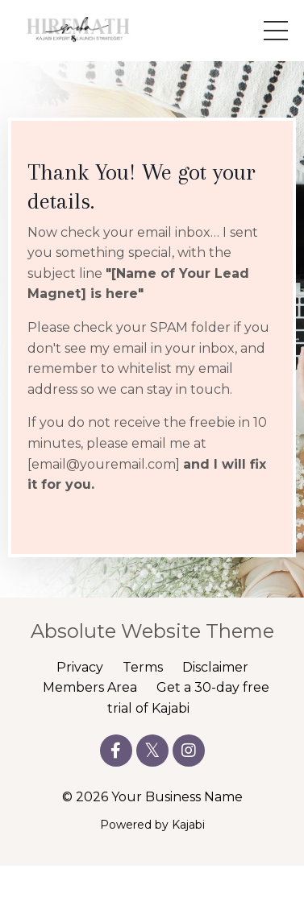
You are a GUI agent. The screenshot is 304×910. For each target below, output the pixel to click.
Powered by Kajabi (152, 824)
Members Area (90, 687)
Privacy (79, 667)
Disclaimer (215, 667)
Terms (143, 667)
